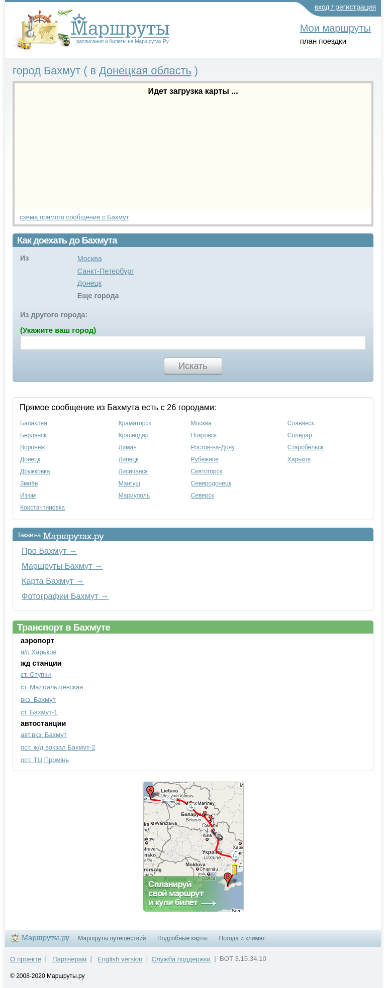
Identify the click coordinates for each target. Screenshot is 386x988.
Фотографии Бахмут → (65, 595)
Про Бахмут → (49, 550)
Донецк (89, 283)
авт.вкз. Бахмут (44, 734)
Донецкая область (145, 70)
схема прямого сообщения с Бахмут (74, 217)
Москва (89, 259)
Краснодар (134, 435)
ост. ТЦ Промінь (45, 760)
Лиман (128, 447)
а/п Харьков (38, 652)
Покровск (204, 435)
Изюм (28, 495)
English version (120, 959)
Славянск (300, 423)
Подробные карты (182, 938)
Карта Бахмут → (53, 580)
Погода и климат (242, 938)
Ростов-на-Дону (213, 447)
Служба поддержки (181, 959)
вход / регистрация (345, 7)
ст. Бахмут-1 (39, 712)
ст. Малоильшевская (52, 687)
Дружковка (35, 471)
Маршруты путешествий (112, 938)
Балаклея (33, 423)
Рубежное (205, 459)
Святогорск (206, 471)
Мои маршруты (335, 28)
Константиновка (42, 507)
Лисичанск (133, 471)
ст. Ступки (36, 674)
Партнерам (69, 959)
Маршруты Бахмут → (62, 565)
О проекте (25, 959)
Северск (202, 495)
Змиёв (29, 483)
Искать (192, 366)
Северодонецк (211, 483)
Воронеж (32, 447)
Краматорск (135, 423)
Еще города (98, 296)
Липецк (129, 459)
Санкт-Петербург (105, 271)
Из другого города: (53, 315)
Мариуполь (134, 495)
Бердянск (33, 435)
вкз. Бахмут (38, 699)
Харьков (299, 459)
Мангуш (129, 483)
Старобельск (305, 447)
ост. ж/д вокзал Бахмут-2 (58, 747)
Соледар (299, 435)
